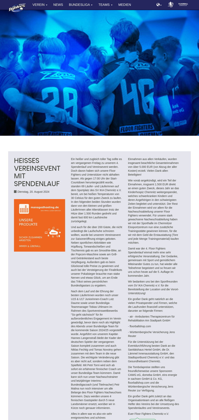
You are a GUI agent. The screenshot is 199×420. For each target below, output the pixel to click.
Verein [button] (39, 5)
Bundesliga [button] (81, 5)
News (58, 5)
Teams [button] (105, 5)
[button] (159, 5)
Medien (124, 5)
